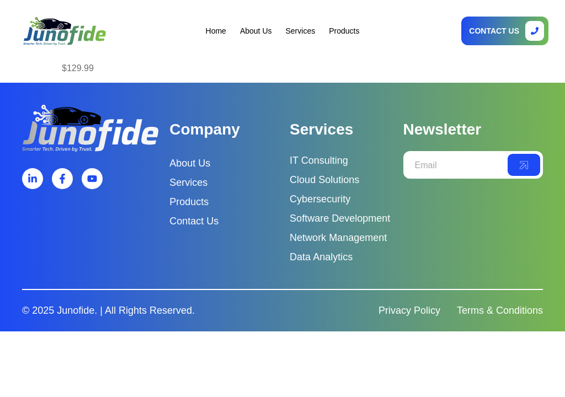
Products (344, 30)
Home (216, 30)
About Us (256, 30)
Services (301, 30)
